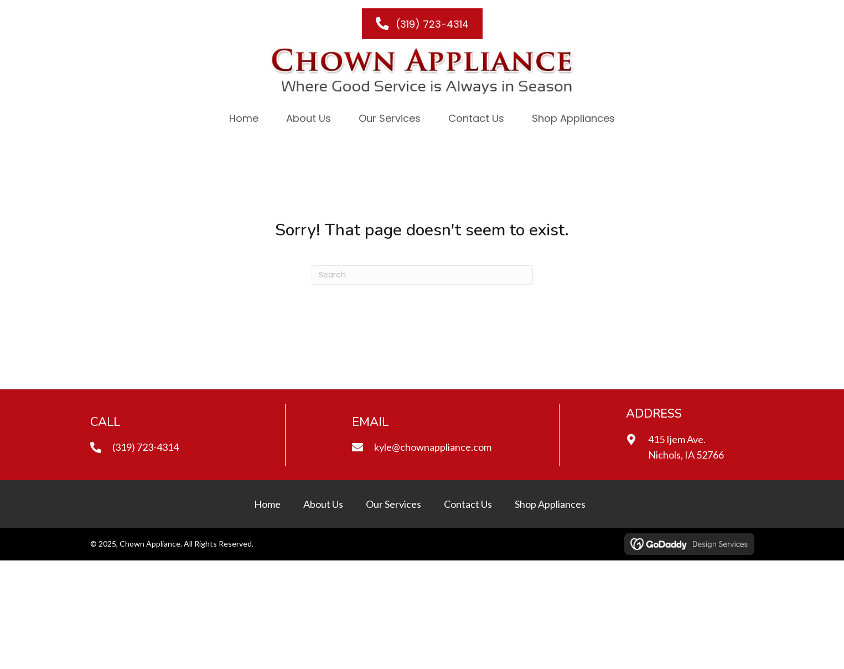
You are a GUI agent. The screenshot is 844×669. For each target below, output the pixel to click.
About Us (323, 504)
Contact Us (468, 504)
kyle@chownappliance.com (432, 447)
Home (267, 504)
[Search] (422, 275)
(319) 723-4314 (145, 447)
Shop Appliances (550, 504)
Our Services (393, 504)
